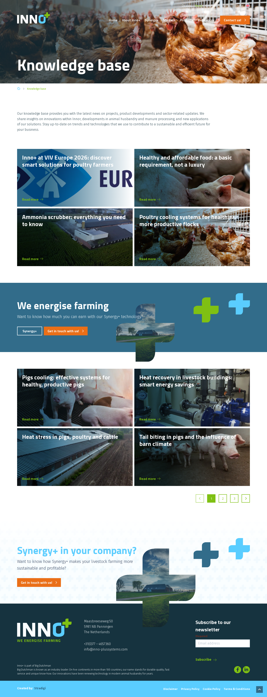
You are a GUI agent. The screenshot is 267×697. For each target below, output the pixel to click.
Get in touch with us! (63, 330)
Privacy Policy (190, 689)
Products (186, 20)
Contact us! (232, 20)
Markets (169, 20)
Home (113, 20)
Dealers (187, 5)
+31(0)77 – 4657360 (97, 644)
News (198, 5)
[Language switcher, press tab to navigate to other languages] (248, 6)
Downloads (213, 5)
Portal (239, 5)
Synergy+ (152, 20)
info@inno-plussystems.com (106, 649)
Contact (228, 5)
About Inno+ (131, 20)
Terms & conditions (237, 689)
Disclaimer (170, 689)
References (206, 20)
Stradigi (40, 688)
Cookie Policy (211, 689)
